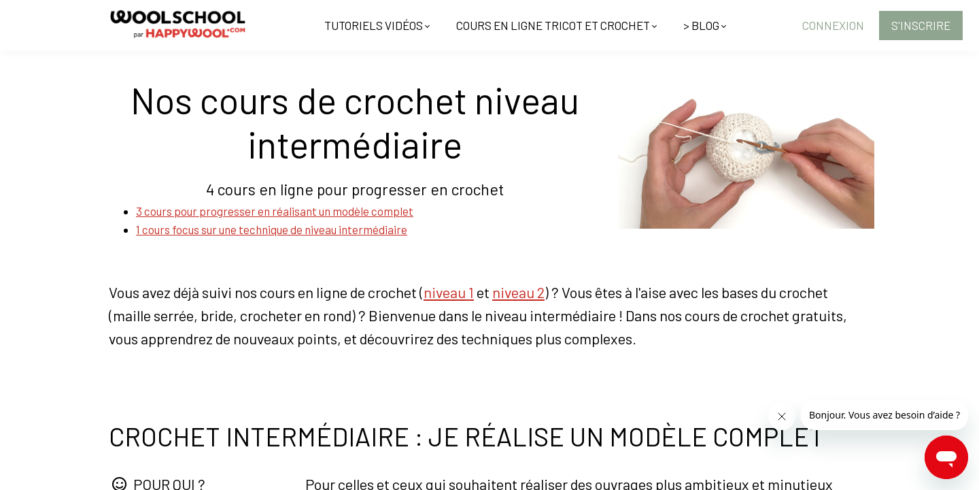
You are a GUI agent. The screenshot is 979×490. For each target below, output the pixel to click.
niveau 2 (518, 292)
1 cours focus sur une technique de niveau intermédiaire (271, 229)
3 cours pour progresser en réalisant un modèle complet (274, 211)
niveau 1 (449, 292)
